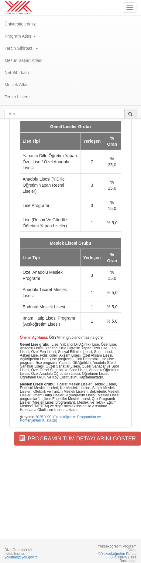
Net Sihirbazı (17, 72)
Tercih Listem (17, 96)
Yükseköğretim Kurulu (118, 553)
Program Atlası (20, 36)
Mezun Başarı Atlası (24, 60)
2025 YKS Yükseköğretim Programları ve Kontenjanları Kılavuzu (60, 419)
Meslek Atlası (17, 84)
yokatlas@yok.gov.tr (21, 557)
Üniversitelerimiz (20, 24)
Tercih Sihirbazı (21, 48)
